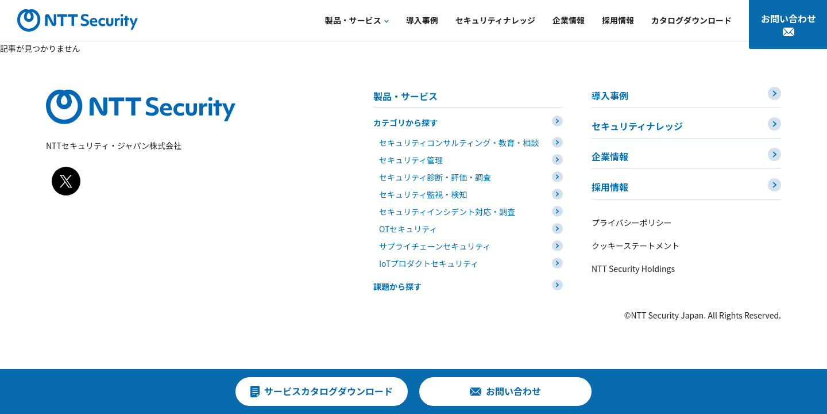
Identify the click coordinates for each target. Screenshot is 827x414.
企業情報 (610, 156)
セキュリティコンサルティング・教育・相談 (459, 142)
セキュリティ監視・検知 (423, 194)
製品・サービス (405, 96)
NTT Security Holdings (633, 268)
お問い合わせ (788, 18)
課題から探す (397, 286)
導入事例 (610, 95)
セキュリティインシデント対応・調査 (447, 211)
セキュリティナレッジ (637, 126)
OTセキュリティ (408, 229)
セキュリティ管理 (411, 160)
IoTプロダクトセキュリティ (428, 263)
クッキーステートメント (635, 245)
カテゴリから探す (405, 122)
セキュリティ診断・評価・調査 (435, 177)
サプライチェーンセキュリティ (434, 246)
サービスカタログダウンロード (328, 391)
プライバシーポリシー (632, 222)
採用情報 (610, 187)
